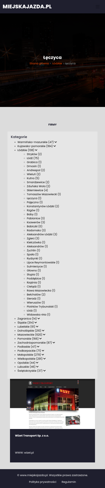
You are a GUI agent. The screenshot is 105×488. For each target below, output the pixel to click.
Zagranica (29, 319)
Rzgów (33, 210)
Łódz (32, 311)
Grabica (34, 162)
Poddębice (36, 278)
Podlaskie (28, 347)
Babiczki (34, 226)
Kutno (33, 178)
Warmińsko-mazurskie (37, 142)
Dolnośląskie (31, 331)
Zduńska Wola (38, 186)
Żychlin (33, 250)
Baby (32, 214)
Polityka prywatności (42, 482)
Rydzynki (34, 258)
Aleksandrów (37, 246)
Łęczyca (34, 198)
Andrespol (36, 170)
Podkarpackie (31, 351)
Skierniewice (37, 190)
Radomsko (36, 230)
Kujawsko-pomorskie (37, 146)
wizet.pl (29, 453)
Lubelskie (28, 327)
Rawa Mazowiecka (41, 290)
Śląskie (27, 323)
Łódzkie (57, 63)
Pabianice (36, 218)
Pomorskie (30, 339)
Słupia (33, 274)
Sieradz (33, 298)
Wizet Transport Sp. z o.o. (32, 436)
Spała (32, 254)
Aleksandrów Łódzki (42, 234)
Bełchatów (36, 294)
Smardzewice (38, 182)
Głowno (34, 270)
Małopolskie (31, 355)
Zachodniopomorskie (36, 343)
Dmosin (34, 166)
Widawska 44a (38, 315)
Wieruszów (36, 302)
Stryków (34, 154)
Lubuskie (28, 367)
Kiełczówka (36, 242)
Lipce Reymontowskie (43, 262)
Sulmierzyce (37, 266)
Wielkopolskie (32, 359)
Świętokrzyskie (32, 371)
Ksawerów (36, 222)
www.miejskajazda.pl (34, 475)
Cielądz (34, 286)
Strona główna (39, 63)
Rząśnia (34, 282)
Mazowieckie (31, 335)
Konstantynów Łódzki (43, 206)
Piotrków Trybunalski (42, 307)
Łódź (33, 158)
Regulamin (69, 482)
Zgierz (33, 238)
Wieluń (33, 174)
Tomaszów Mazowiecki (44, 194)
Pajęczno (35, 202)
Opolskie (28, 363)
